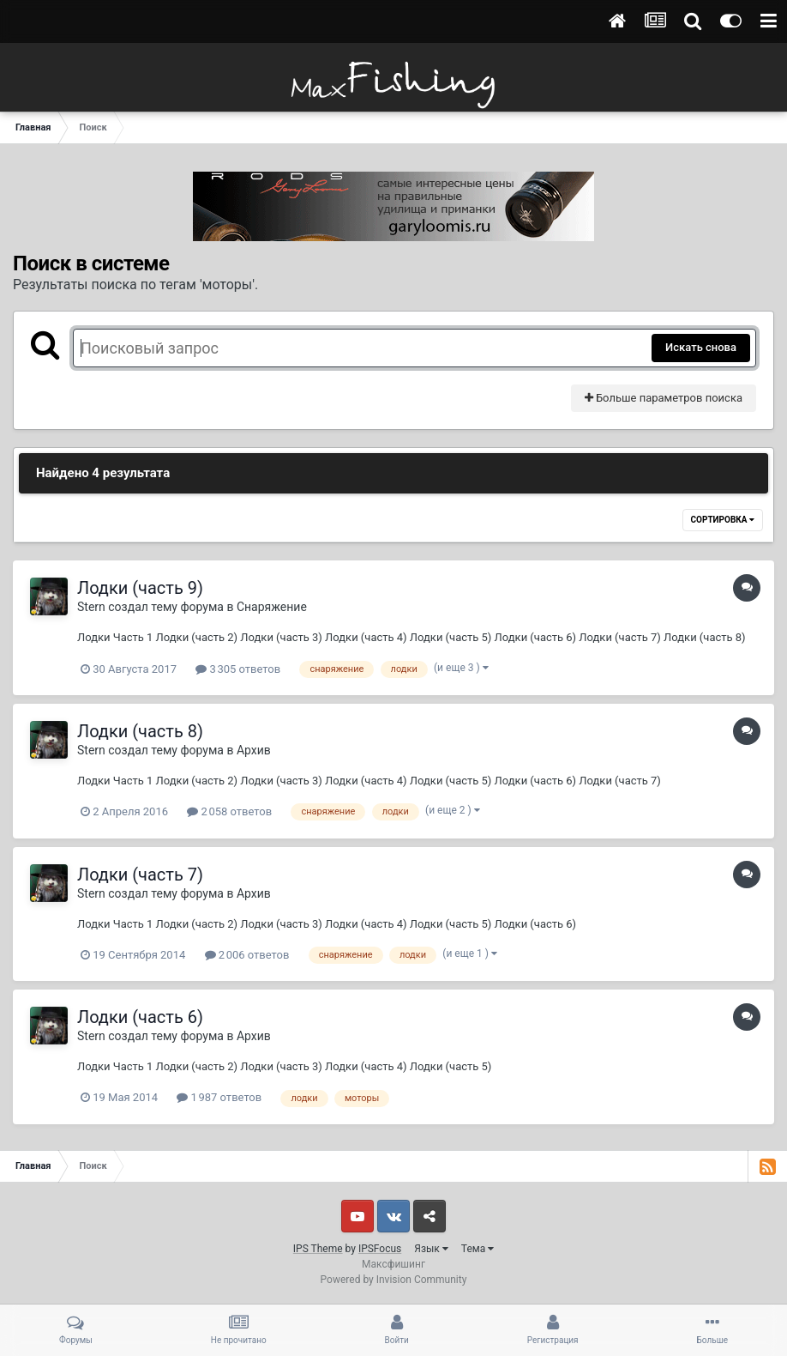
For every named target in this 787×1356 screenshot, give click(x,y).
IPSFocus (379, 1249)
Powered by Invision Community (394, 1280)
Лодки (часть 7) (140, 874)
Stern (91, 607)
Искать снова (700, 347)
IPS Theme (318, 1249)
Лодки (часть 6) (140, 1017)
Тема (477, 1249)
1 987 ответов (219, 1097)
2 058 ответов (229, 811)
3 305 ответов (237, 669)
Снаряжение (272, 607)
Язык (431, 1249)
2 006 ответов (247, 954)
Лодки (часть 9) (140, 588)
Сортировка (722, 519)
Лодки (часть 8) (140, 731)
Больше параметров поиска (663, 397)
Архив (254, 750)
